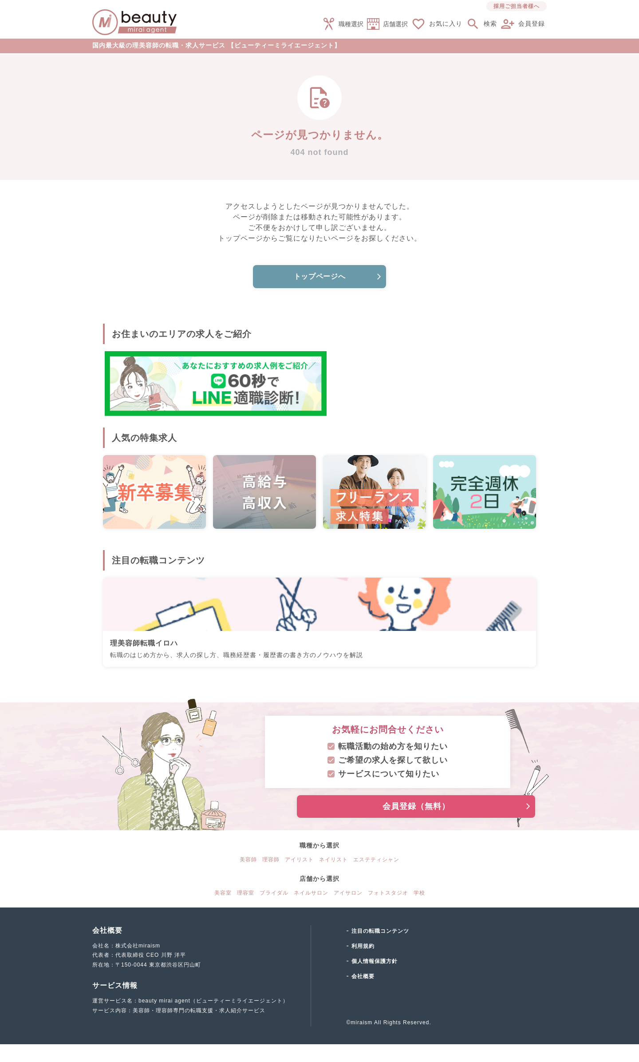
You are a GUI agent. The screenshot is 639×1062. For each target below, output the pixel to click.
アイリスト (299, 877)
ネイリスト (333, 877)
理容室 (245, 910)
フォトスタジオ (388, 910)
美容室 (223, 910)
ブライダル (274, 910)
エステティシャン (376, 877)
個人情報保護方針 (374, 979)
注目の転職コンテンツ (380, 949)
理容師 (271, 877)
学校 (419, 910)
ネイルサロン (311, 910)
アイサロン (348, 910)
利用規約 (363, 964)
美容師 (248, 877)
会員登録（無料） (411, 824)
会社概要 (363, 994)
